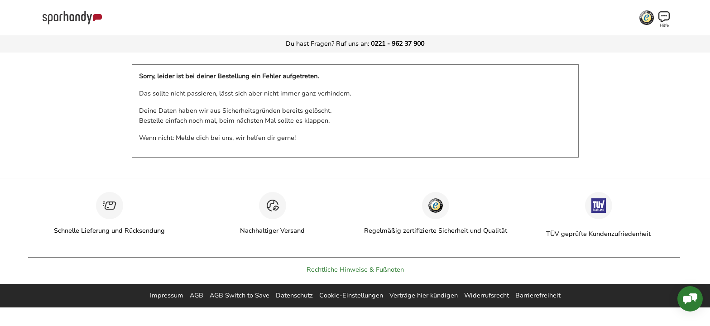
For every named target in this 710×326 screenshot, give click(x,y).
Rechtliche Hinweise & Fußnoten (355, 269)
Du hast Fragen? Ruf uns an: (355, 43)
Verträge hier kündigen (423, 295)
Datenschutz (294, 295)
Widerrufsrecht (486, 295)
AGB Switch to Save (239, 295)
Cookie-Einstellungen (351, 295)
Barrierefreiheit (538, 295)
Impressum (166, 295)
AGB (196, 295)
